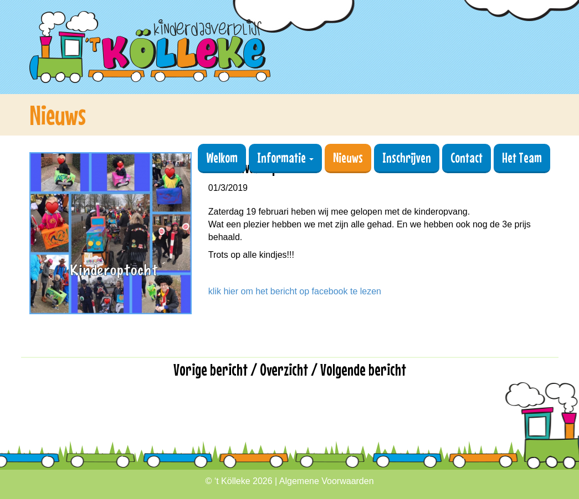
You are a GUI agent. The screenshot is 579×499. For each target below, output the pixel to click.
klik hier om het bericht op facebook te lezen (294, 291)
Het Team (522, 157)
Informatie (285, 157)
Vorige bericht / (216, 369)
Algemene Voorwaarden (326, 481)
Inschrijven (406, 157)
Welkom (222, 157)
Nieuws (348, 157)
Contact (466, 157)
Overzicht (284, 369)
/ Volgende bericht (358, 369)
